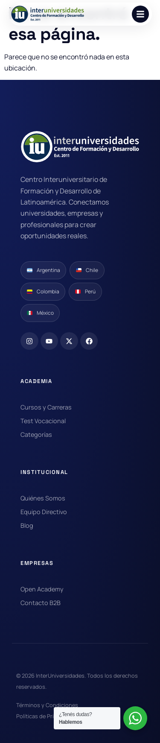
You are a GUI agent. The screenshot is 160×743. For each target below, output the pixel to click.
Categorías (36, 434)
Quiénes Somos (42, 498)
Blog (26, 525)
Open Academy (42, 589)
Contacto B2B (40, 603)
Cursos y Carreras (46, 407)
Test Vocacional (43, 421)
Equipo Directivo (43, 512)
